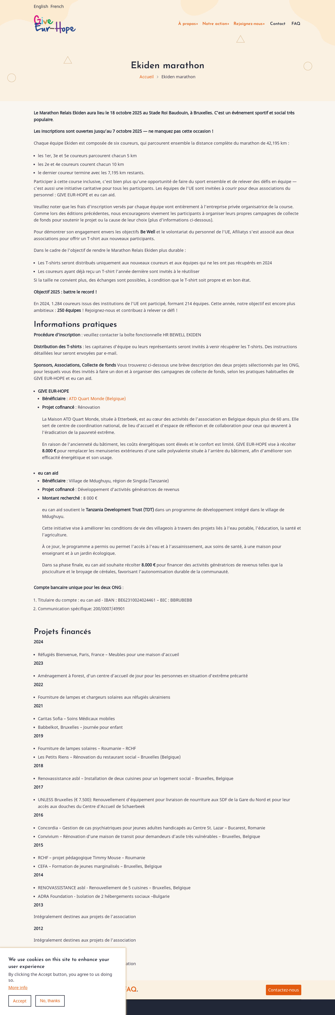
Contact (277, 24)
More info (17, 994)
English (41, 6)
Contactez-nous (283, 990)
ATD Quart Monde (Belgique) (97, 398)
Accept (20, 1008)
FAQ (295, 24)
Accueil (147, 76)
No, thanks (50, 1007)
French (57, 6)
